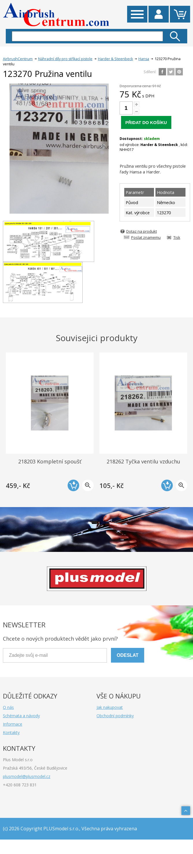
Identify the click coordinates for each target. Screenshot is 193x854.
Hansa (143, 58)
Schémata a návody (21, 715)
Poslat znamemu (146, 237)
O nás (8, 707)
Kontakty (11, 732)
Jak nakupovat (109, 707)
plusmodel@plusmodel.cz (26, 776)
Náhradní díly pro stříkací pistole (65, 58)
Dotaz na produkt (141, 231)
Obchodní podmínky (115, 715)
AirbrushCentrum (18, 58)
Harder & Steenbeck (115, 58)
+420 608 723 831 (20, 785)
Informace (12, 724)
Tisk (176, 237)
